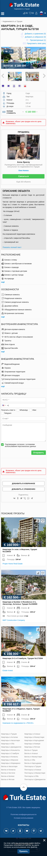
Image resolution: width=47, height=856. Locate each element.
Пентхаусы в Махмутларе (34, 773)
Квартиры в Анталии (9, 737)
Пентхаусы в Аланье (32, 770)
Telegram (7, 413)
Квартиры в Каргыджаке (34, 740)
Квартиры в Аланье (32, 734)
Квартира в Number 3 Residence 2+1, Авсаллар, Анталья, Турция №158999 (20, 603)
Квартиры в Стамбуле (10, 753)
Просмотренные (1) (38, 40)
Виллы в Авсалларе (9, 766)
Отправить (38, 453)
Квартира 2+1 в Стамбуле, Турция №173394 (23, 658)
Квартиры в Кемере (32, 744)
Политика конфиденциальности (23, 814)
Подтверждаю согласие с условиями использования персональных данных (20, 445)
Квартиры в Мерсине (9, 760)
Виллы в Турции (31, 750)
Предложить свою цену (36, 43)
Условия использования (23, 818)
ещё (3, 282)
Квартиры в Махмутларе (34, 737)
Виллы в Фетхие (7, 779)
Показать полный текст (12, 247)
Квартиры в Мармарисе (10, 763)
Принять (23, 851)
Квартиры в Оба (7, 744)
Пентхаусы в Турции (32, 766)
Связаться (23, 176)
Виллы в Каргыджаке (33, 763)
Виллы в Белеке (7, 776)
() (27, 13)
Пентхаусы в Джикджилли (34, 779)
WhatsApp (24, 410)
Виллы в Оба (29, 760)
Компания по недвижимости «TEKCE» (18, 723)
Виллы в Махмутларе (33, 757)
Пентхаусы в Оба (31, 776)
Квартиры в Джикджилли (11, 747)
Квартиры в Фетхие (32, 747)
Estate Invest (8, 670)
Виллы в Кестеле (8, 773)
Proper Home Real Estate (13, 564)
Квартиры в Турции (9, 734)
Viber (34, 410)
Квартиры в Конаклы (9, 757)
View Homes (23, 170)
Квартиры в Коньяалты (10, 750)
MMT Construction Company (14, 620)
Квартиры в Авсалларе (10, 740)
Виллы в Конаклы (8, 770)
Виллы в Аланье (31, 753)
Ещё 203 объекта (24, 182)
